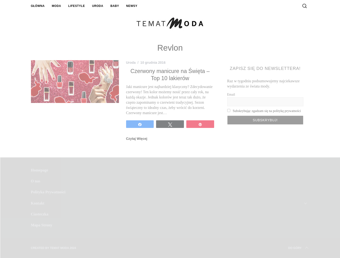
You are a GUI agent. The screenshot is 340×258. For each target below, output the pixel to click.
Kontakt (37, 203)
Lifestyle (76, 6)
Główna (38, 6)
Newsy (131, 6)
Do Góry (298, 248)
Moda (56, 6)
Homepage (39, 170)
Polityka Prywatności (48, 192)
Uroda (97, 6)
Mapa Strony (41, 225)
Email (231, 94)
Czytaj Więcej (136, 139)
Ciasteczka (40, 214)
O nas (35, 181)
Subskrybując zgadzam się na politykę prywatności (267, 111)
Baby (114, 6)
